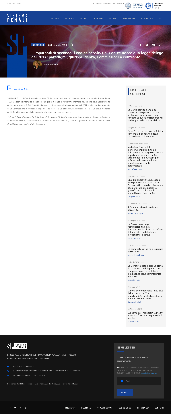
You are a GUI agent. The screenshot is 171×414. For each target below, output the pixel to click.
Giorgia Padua (134, 196)
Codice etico (125, 408)
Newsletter (147, 18)
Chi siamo (54, 18)
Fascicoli (113, 18)
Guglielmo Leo (134, 279)
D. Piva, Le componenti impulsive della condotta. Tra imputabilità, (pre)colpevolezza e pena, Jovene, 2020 (145, 294)
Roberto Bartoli (134, 302)
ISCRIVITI (125, 392)
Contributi (97, 18)
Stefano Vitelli (134, 321)
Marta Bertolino (45, 64)
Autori (82, 18)
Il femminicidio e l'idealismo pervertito (143, 208)
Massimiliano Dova (136, 255)
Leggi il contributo (19, 89)
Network (69, 18)
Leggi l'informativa (149, 373)
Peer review (143, 408)
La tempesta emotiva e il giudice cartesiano (145, 250)
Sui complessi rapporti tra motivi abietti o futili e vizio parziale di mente (145, 315)
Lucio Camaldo (134, 238)
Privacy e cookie (105, 408)
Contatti (159, 408)
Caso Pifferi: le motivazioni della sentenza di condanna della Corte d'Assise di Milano (145, 133)
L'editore (86, 408)
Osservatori (129, 18)
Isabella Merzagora (136, 213)
